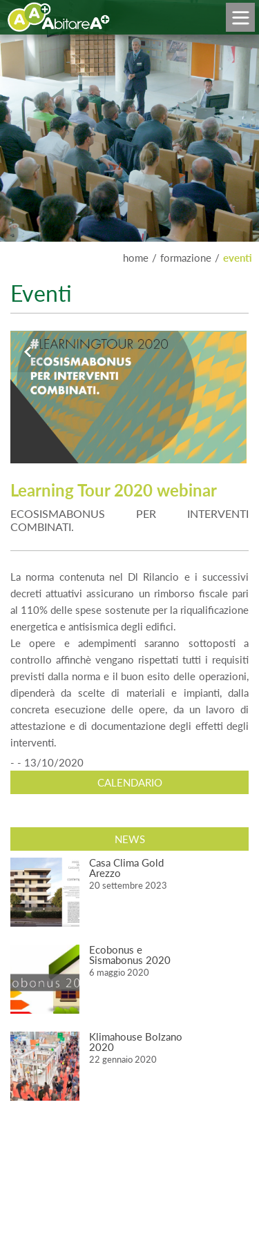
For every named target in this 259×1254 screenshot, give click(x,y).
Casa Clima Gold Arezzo (126, 867)
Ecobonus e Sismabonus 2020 (130, 954)
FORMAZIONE (185, 257)
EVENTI (237, 257)
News (130, 839)
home (135, 257)
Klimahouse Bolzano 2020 (135, 1041)
